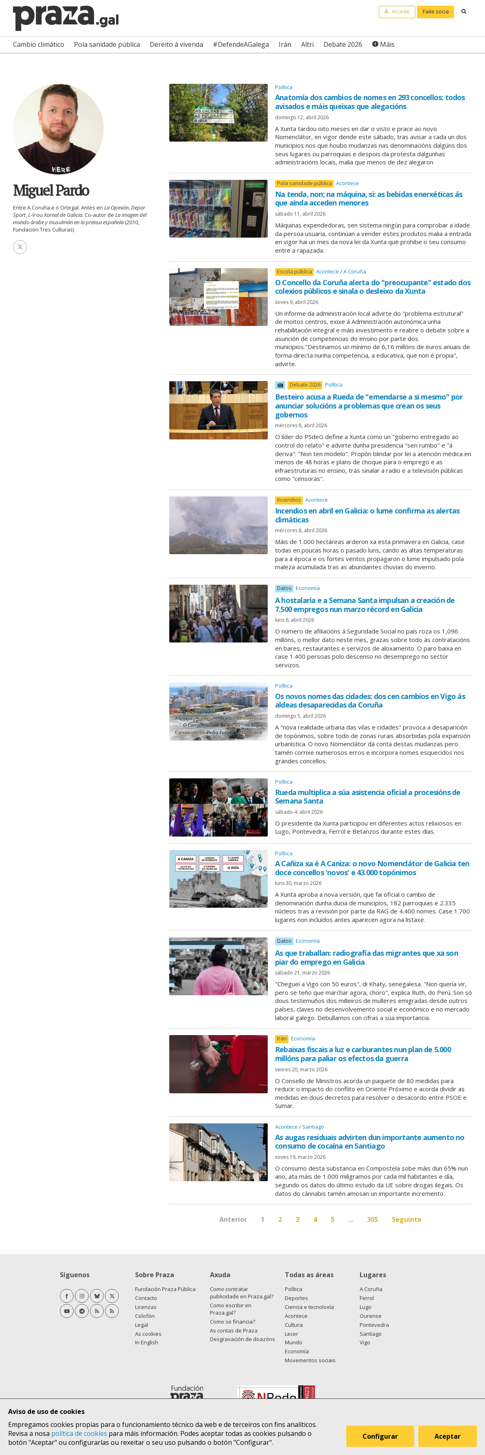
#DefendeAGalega (241, 44)
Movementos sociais (310, 1360)
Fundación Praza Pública (165, 1289)
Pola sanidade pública (107, 44)
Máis (387, 44)
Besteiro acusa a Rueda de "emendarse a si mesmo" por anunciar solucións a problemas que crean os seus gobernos (369, 405)
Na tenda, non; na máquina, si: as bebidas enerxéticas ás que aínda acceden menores (368, 198)
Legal (141, 1324)
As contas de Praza (234, 1330)
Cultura (294, 1324)
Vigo (365, 1342)
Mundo (293, 1342)
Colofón (145, 1316)
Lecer (291, 1333)
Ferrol (367, 1298)
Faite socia (436, 11)
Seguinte (407, 1219)
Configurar (380, 1436)
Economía (308, 588)
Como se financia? (232, 1321)
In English (146, 1342)
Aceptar (448, 1436)
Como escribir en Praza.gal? (230, 1309)
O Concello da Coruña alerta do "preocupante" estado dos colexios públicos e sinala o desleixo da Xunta (372, 286)
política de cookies (79, 1433)
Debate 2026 (342, 44)
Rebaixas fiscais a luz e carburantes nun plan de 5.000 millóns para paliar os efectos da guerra (363, 1053)
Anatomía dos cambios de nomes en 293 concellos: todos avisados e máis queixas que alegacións (370, 101)
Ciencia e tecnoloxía (309, 1307)
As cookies (148, 1333)
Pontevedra (374, 1324)
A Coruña (354, 271)
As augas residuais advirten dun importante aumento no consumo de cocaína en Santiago (370, 1141)
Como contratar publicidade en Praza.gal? (241, 1292)
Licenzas (146, 1307)
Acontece (347, 183)
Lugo (365, 1307)
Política (284, 87)
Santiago (313, 1126)
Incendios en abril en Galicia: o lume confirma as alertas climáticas (367, 515)
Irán (285, 44)
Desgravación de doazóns (242, 1339)
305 (372, 1219)
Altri (307, 44)
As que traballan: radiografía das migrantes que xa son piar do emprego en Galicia (366, 957)
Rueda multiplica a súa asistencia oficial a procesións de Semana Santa (367, 796)
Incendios (289, 499)
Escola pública (294, 271)
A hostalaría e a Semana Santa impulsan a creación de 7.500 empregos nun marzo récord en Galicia (364, 604)
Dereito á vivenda (176, 44)
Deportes (296, 1298)
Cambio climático (38, 44)
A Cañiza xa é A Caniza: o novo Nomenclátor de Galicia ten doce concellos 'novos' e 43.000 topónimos (372, 868)
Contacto (146, 1298)
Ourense (371, 1316)
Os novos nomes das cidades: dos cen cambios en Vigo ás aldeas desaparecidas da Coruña (370, 700)
